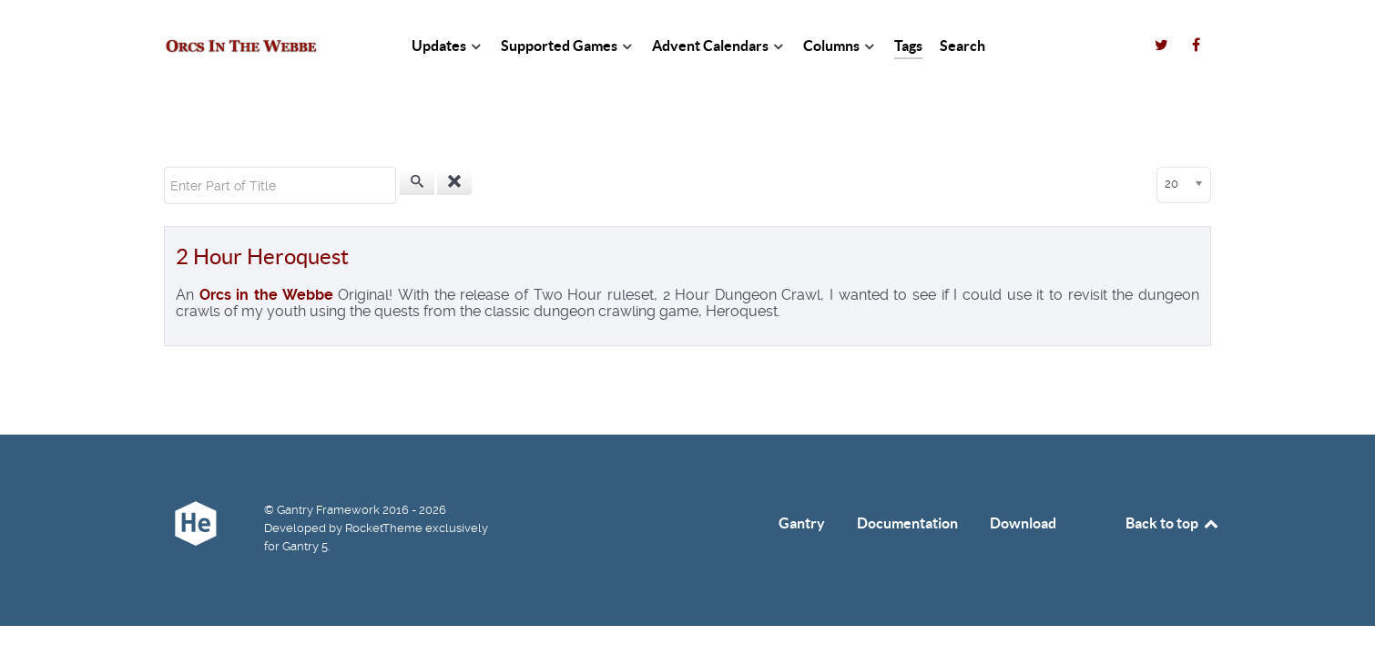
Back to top (1172, 523)
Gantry (802, 523)
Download (1023, 523)
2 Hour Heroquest (262, 256)
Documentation (907, 523)
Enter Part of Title (164, 167)
